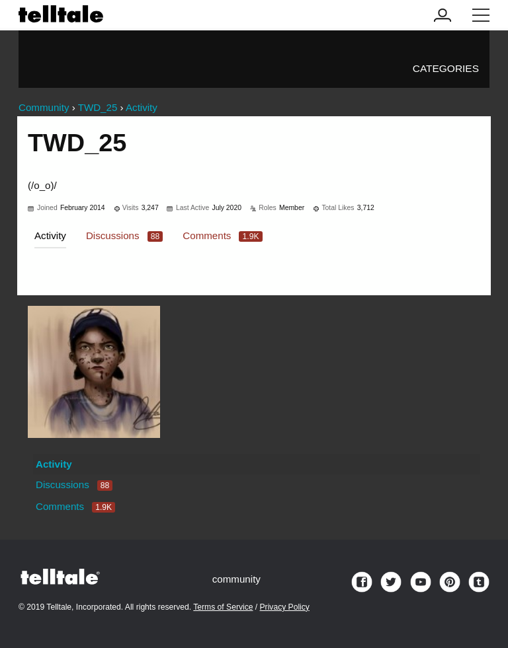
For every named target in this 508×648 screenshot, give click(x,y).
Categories (446, 68)
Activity (50, 235)
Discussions (124, 235)
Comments (222, 235)
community (236, 579)
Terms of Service (223, 607)
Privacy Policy (285, 607)
